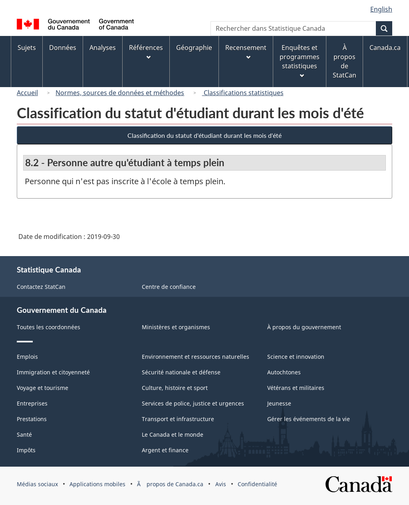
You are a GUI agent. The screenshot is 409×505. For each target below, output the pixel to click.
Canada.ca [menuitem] (385, 47)
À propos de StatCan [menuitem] (344, 61)
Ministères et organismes (176, 327)
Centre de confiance (169, 286)
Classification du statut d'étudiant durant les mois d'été (204, 135)
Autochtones (284, 372)
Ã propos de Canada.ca (170, 484)
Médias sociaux (37, 484)
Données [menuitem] (62, 47)
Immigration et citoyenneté (53, 372)
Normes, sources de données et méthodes (120, 92)
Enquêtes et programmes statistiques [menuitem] (300, 60)
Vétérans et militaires (295, 388)
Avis (220, 484)
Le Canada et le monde (172, 434)
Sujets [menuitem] (27, 47)
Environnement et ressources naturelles (195, 356)
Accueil (27, 92)
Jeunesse (279, 403)
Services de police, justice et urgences (193, 403)
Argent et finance (165, 450)
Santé (24, 434)
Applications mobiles (97, 484)
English (381, 9)
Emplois (27, 356)
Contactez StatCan (41, 286)
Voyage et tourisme (42, 388)
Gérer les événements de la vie (308, 419)
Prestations (32, 419)
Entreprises (32, 403)
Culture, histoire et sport (175, 388)
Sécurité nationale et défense (181, 372)
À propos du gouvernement (304, 327)
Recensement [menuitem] (245, 51)
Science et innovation (295, 356)
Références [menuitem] (146, 51)
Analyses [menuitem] (102, 47)
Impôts (26, 450)
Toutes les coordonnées (48, 327)
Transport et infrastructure (178, 419)
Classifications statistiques (243, 92)
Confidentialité (257, 484)
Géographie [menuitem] (194, 47)
